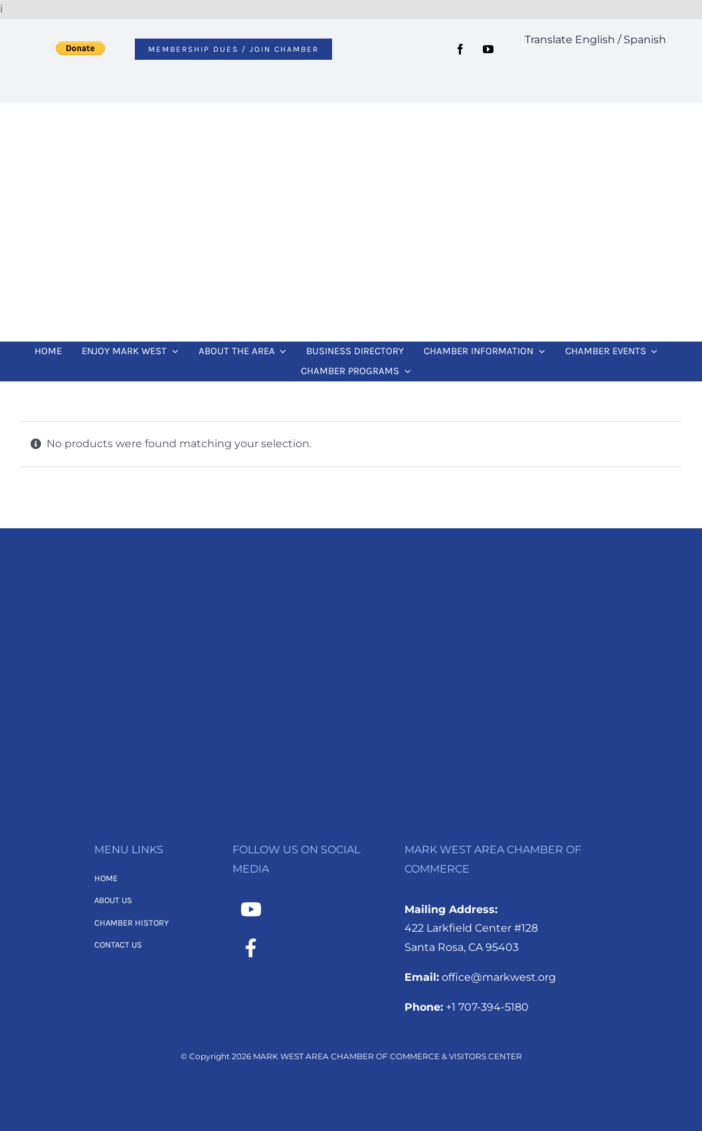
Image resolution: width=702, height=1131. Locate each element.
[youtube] (488, 49)
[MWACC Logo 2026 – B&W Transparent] (351, 593)
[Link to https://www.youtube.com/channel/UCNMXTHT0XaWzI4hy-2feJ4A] (251, 909)
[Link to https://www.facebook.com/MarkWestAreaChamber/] (251, 948)
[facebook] (460, 49)
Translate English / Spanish (595, 39)
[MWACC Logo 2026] (351, 120)
